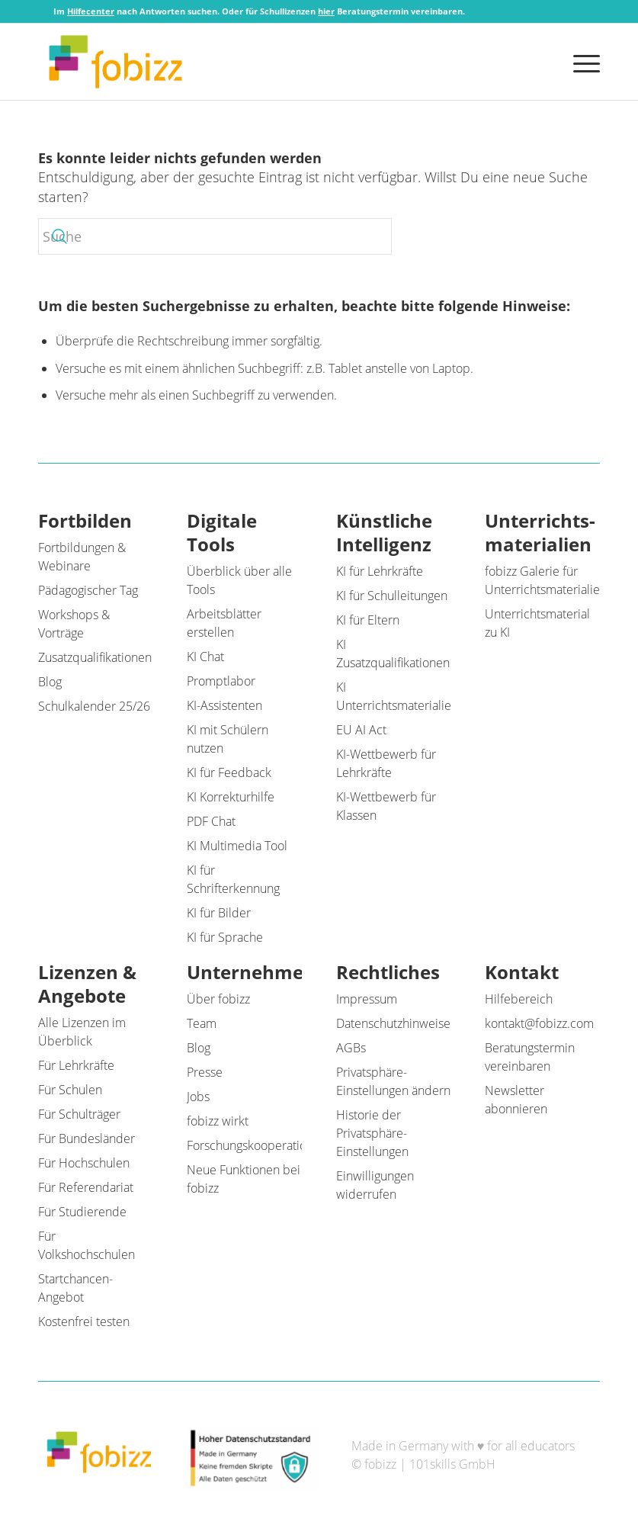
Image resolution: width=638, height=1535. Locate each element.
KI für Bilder (219, 912)
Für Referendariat (85, 1187)
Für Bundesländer (86, 1138)
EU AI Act (361, 729)
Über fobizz (218, 999)
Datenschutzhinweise (393, 1023)
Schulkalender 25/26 (94, 706)
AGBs (351, 1047)
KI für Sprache (225, 937)
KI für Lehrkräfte (379, 571)
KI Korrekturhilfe (230, 796)
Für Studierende (82, 1211)
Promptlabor (221, 681)
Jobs (198, 1096)
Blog (50, 681)
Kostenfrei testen (84, 1321)
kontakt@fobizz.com (539, 1023)
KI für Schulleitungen (391, 595)
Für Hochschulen (84, 1162)
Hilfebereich (519, 999)
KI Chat (205, 656)
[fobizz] (115, 62)
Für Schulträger (79, 1114)
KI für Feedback (229, 772)
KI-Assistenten (224, 705)
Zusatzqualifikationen (95, 657)
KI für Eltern (367, 620)
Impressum (366, 999)
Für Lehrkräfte (76, 1065)
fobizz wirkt (217, 1121)
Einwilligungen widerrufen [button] (375, 1185)
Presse (205, 1072)
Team (201, 1023)
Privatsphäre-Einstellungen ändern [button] (393, 1081)
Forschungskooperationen (257, 1145)
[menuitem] (583, 62)
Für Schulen (70, 1089)
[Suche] (215, 236)
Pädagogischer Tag (88, 590)
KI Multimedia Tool (237, 845)
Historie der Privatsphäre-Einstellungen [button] (372, 1133)
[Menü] (583, 62)
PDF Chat (211, 821)
